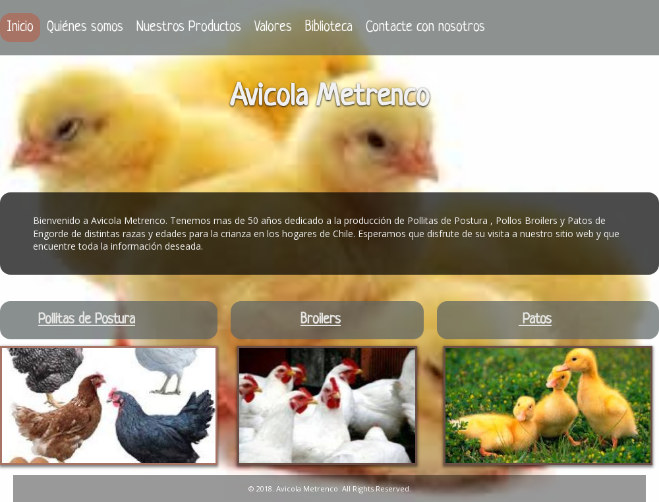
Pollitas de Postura (86, 319)
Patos (535, 319)
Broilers (321, 319)
